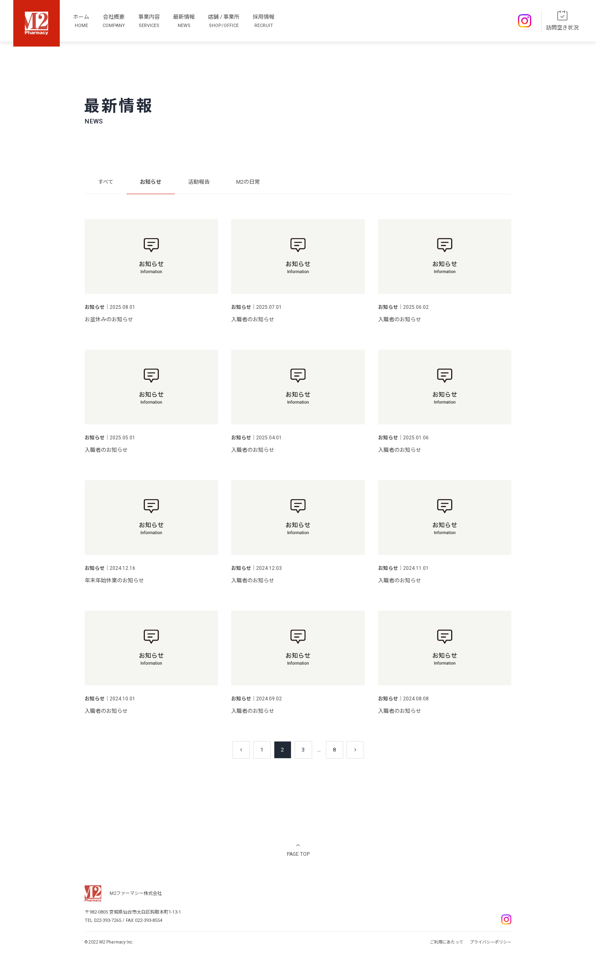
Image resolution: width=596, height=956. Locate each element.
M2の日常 (248, 182)
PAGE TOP (298, 854)
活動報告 (199, 182)
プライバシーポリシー (490, 942)
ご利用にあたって (446, 942)
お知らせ (150, 182)
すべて (105, 182)
